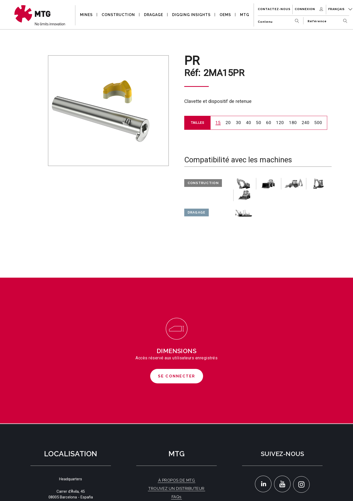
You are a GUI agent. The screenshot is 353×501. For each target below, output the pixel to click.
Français (340, 9)
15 (218, 122)
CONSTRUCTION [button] (118, 15)
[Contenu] (279, 20)
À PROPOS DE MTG (176, 480)
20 (228, 122)
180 (293, 122)
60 (268, 122)
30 (238, 122)
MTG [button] (244, 15)
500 (318, 122)
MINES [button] (86, 15)
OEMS (225, 15)
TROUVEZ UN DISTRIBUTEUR (176, 488)
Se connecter (176, 376)
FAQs (176, 497)
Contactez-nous (274, 9)
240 (305, 122)
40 (248, 122)
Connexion (309, 9)
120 (280, 122)
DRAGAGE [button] (153, 15)
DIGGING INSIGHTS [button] (191, 15)
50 (258, 122)
